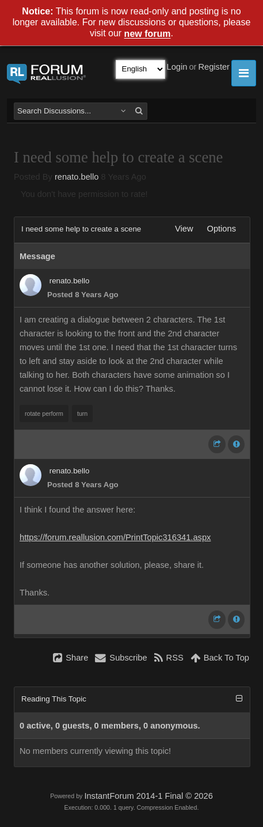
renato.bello (77, 176)
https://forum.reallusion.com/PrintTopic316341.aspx (115, 537)
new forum (147, 34)
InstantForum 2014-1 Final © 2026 (148, 796)
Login (177, 66)
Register (214, 66)
